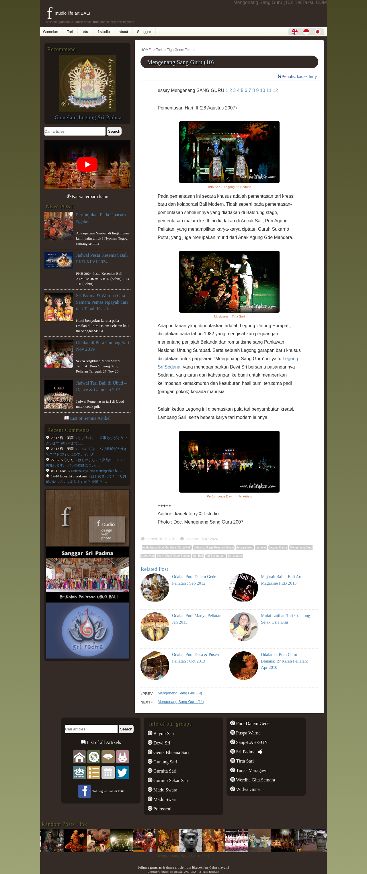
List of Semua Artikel (90, 418)
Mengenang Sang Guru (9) (180, 693)
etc (85, 32)
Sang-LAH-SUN (251, 742)
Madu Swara (164, 790)
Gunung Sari (164, 762)
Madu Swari (164, 799)
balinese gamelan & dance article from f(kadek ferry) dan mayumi (183, 867)
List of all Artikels (103, 742)
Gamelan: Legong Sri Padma (88, 117)
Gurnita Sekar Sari (170, 780)
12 (275, 90)
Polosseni (161, 809)
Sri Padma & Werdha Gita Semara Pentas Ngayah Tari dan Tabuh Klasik (102, 302)
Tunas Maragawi (251, 770)
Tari (70, 32)
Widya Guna (247, 789)
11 (269, 90)
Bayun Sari (163, 733)
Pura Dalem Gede (252, 723)
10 (262, 90)
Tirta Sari (244, 761)
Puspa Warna (247, 733)
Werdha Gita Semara (255, 780)
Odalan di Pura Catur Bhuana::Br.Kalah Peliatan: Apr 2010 (284, 661)
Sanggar (144, 32)
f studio (104, 32)
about (123, 32)
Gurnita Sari (164, 771)
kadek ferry (307, 76)
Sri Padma (245, 752)
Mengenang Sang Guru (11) (181, 701)
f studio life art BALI (68, 13)
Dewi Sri (161, 743)
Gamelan (50, 32)
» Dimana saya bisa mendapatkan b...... (94, 471)
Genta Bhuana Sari (170, 752)
